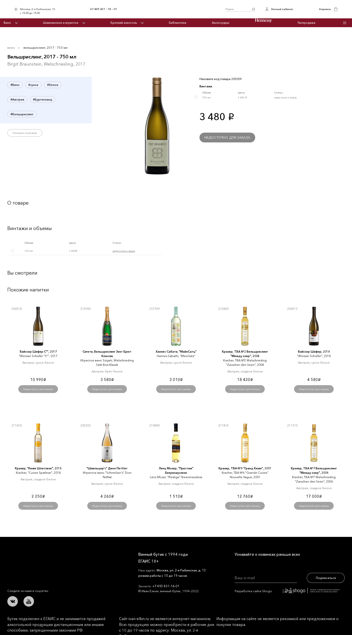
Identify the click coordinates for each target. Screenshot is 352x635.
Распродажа (306, 22)
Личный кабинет (282, 9)
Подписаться (326, 578)
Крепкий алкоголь (123, 22)
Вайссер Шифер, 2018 (314, 351)
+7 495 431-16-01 (165, 586)
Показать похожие (25, 133)
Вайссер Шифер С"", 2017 (38, 351)
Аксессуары (220, 22)
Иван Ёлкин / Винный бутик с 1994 (171, 9)
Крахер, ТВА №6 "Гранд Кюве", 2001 (245, 468)
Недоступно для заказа (227, 137)
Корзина (325, 9)
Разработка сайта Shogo (287, 591)
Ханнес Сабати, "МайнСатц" (176, 351)
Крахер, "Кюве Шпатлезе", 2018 (38, 468)
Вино (7, 22)
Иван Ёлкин (43, 558)
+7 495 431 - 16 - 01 (103, 9)
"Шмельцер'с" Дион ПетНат (107, 468)
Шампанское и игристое (60, 22)
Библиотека (177, 22)
